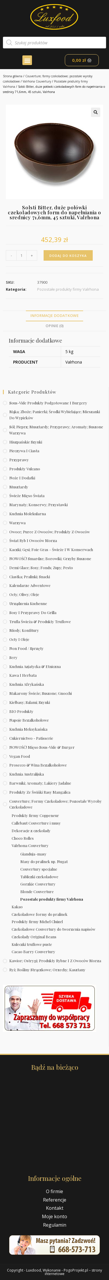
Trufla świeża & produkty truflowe (40, 621)
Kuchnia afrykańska (26, 684)
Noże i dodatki (22, 477)
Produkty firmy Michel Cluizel (37, 921)
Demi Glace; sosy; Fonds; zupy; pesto (41, 567)
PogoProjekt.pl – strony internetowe (73, 1272)
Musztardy (18, 486)
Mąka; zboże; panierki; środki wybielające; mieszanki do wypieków (54, 414)
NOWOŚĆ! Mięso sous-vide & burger (42, 747)
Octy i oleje (19, 639)
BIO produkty (21, 711)
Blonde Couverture (37, 891)
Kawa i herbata (23, 675)
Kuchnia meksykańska (28, 729)
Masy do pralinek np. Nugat (44, 861)
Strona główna (12, 76)
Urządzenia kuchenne (28, 603)
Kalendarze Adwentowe (30, 585)
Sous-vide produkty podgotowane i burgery (48, 402)
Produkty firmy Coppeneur (35, 815)
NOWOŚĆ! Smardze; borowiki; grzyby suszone (50, 558)
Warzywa (17, 522)
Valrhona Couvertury (37, 81)
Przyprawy (19, 459)
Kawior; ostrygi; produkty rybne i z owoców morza (55, 960)
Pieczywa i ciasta (24, 450)
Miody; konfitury (24, 630)
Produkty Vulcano (24, 468)
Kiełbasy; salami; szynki (29, 702)
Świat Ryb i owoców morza (33, 540)
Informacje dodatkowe (54, 315)
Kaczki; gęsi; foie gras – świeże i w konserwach (51, 549)
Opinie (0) (55, 325)
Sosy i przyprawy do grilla (32, 612)
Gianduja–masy (33, 853)
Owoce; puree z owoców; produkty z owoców (49, 531)
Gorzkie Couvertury (38, 883)
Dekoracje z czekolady (31, 830)
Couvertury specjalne (38, 869)
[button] (27, 60)
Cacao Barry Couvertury (33, 951)
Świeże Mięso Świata (26, 495)
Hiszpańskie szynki (25, 441)
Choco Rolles (23, 838)
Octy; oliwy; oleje (24, 594)
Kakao (17, 906)
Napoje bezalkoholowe (29, 720)
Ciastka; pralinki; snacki (29, 576)
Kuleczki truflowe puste (32, 944)
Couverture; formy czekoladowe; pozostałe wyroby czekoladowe (55, 804)
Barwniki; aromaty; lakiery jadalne (40, 783)
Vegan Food (19, 756)
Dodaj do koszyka (68, 255)
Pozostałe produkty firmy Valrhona (51, 899)
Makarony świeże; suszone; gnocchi (40, 693)
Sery (13, 657)
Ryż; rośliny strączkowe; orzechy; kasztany (47, 969)
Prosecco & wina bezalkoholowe (38, 764)
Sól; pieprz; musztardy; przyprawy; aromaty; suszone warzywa (56, 429)
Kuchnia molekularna (27, 513)
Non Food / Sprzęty (26, 648)
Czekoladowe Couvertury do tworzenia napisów (53, 929)
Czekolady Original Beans (34, 936)
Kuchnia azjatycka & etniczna (35, 666)
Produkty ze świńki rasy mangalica (39, 792)
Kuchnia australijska (26, 773)
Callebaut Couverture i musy (36, 822)
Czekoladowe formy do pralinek (39, 914)
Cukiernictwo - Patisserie (31, 738)
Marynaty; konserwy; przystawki (38, 504)
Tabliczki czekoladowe (39, 876)
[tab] (54, 316)
